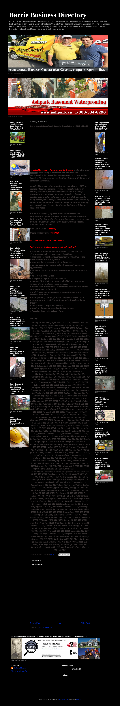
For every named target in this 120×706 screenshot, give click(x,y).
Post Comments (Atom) (46, 627)
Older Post (85, 623)
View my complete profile (19, 671)
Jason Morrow (63, 699)
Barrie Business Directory (48, 15)
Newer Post (35, 623)
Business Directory (20, 668)
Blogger (78, 699)
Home (60, 623)
